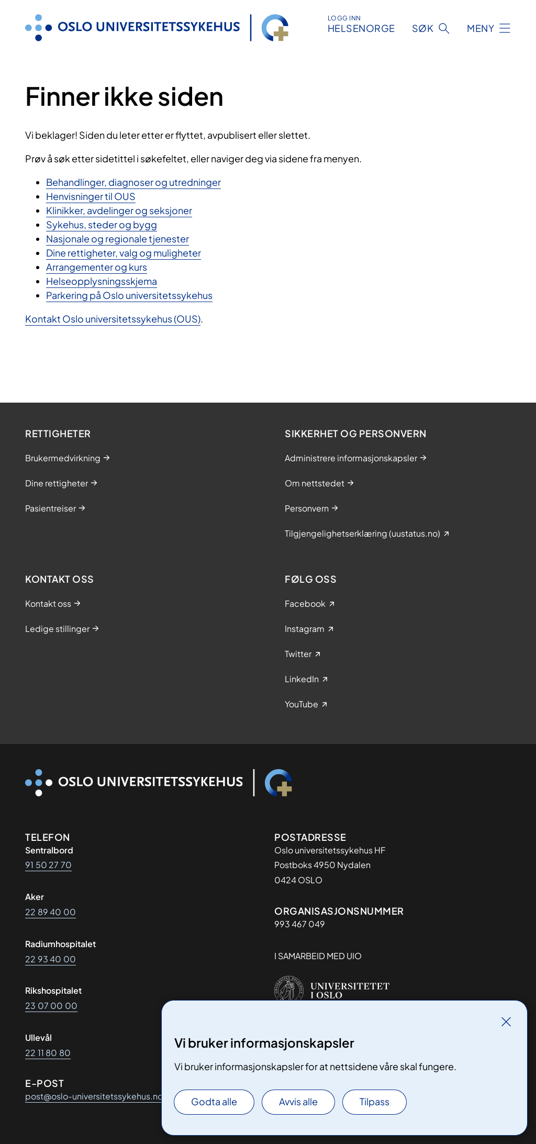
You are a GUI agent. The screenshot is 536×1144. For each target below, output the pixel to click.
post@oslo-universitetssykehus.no (94, 1096)
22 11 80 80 (48, 1052)
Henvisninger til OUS (91, 196)
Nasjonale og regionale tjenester (117, 238)
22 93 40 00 (50, 958)
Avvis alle (298, 1101)
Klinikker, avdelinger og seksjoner (119, 210)
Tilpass (374, 1101)
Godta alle (214, 1101)
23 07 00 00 (51, 1005)
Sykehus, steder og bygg (101, 224)
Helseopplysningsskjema (101, 281)
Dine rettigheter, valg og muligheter (123, 253)
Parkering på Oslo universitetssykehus (129, 295)
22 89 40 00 (50, 911)
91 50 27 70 (48, 864)
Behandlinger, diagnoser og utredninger (133, 182)
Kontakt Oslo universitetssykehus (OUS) (112, 319)
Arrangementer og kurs (96, 267)
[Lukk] (506, 1021)
